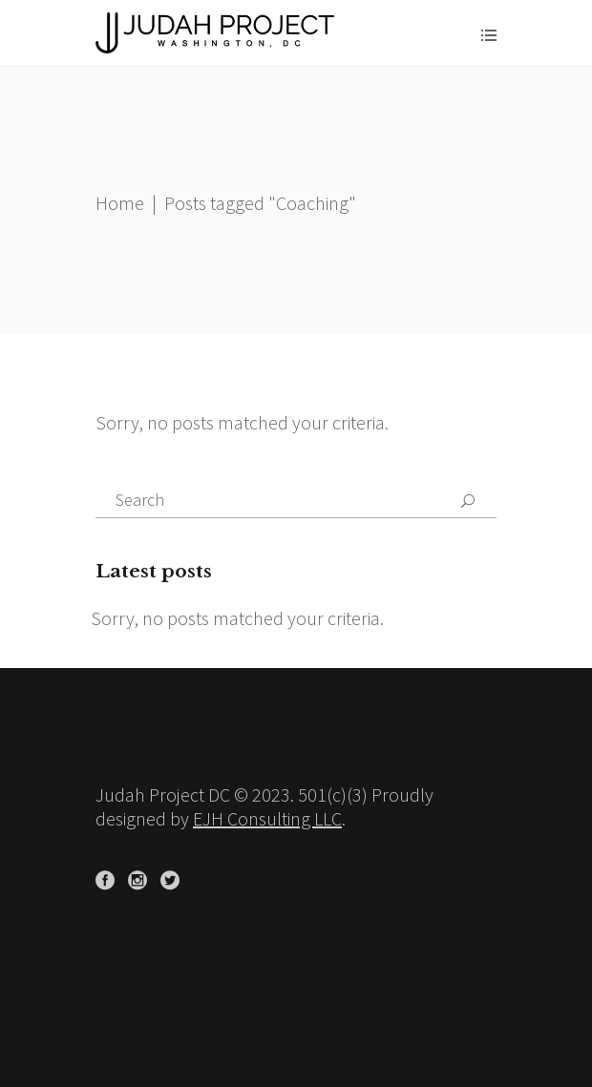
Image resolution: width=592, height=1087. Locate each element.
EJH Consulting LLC (267, 818)
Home (119, 203)
